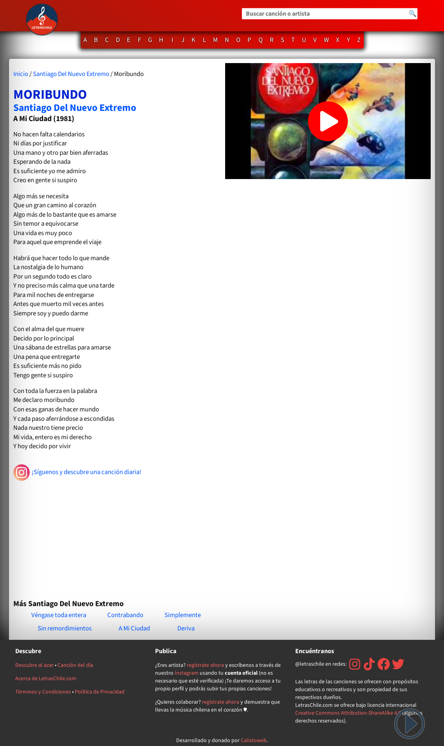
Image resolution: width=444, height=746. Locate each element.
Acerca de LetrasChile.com (45, 679)
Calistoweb (254, 740)
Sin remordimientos (65, 628)
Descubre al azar (34, 665)
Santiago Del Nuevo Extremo (71, 74)
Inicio (20, 74)
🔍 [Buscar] (413, 13)
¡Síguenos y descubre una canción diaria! (77, 472)
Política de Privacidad (100, 692)
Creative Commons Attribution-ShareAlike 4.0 (348, 713)
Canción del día (75, 665)
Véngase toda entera (58, 615)
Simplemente (182, 615)
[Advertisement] (116, 537)
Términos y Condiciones (43, 692)
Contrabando (125, 615)
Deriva (186, 628)
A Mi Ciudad (134, 628)
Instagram (187, 673)
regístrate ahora (205, 665)
